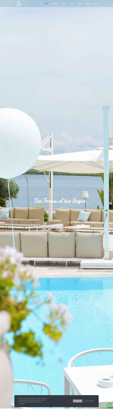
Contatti (96, 3)
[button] (109, 405)
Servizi (87, 3)
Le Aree (63, 3)
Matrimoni (54, 3)
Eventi (72, 3)
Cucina (79, 3)
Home (46, 3)
